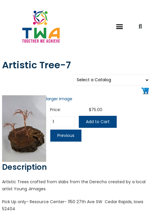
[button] (119, 26)
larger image (59, 99)
